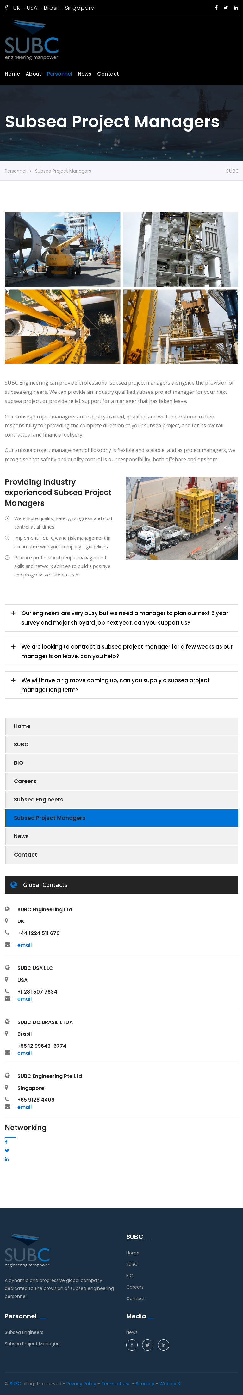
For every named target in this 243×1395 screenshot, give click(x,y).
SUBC (21, 744)
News (84, 74)
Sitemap (145, 1383)
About (33, 74)
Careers (25, 781)
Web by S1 (170, 1383)
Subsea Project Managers (49, 818)
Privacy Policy (81, 1383)
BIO (18, 763)
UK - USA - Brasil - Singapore (49, 8)
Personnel (59, 74)
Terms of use (116, 1383)
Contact (108, 74)
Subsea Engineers (38, 799)
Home (12, 74)
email (24, 945)
